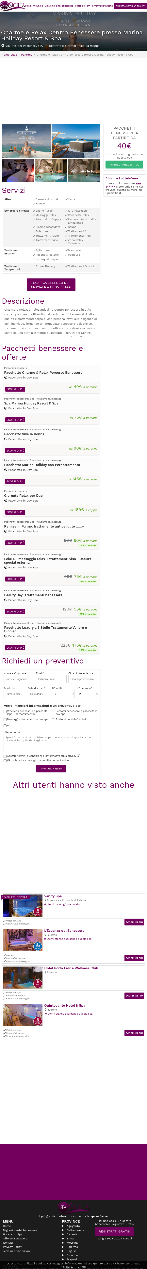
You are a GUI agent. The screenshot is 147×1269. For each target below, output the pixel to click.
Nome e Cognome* (19, 678)
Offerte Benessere (105, 6)
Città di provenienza (83, 678)
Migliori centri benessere (63, 6)
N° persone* (88, 693)
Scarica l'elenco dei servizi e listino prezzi (51, 284)
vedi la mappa (89, 46)
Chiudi (82, 1266)
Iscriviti (8, 1237)
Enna (70, 1233)
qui (95, 1263)
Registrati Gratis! (115, 1226)
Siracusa (72, 1250)
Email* (51, 678)
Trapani (72, 1254)
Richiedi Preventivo (124, 164)
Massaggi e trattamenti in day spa (27, 719)
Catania (72, 1229)
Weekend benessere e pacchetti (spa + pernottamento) (27, 713)
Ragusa (71, 1246)
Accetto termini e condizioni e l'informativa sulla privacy (42, 756)
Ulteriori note (51, 742)
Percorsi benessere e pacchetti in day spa (76, 713)
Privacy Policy (12, 1241)
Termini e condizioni (17, 1246)
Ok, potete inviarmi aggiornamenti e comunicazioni (36, 760)
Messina (72, 1237)
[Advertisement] (73, 90)
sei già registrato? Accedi (114, 1233)
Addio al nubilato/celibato (72, 719)
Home (34, 6)
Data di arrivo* (39, 693)
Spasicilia (13, 6)
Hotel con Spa (86, 6)
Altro (10, 725)
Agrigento (73, 1221)
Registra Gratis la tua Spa (131, 6)
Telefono (15, 693)
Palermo (72, 1241)
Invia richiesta (51, 769)
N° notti (63, 693)
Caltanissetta (76, 1225)
